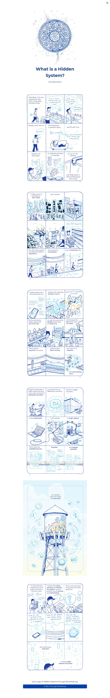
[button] (107, 3)
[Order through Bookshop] (55, 686)
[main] (55, 74)
